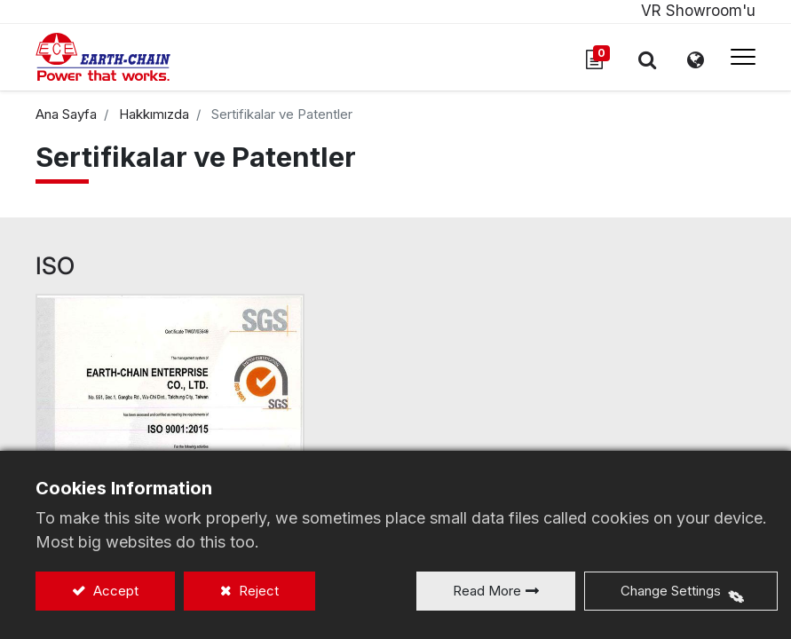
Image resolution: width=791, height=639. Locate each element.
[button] (647, 59)
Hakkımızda (154, 114)
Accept (114, 590)
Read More (487, 590)
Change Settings (671, 590)
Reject (257, 590)
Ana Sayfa (66, 114)
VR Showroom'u (698, 11)
